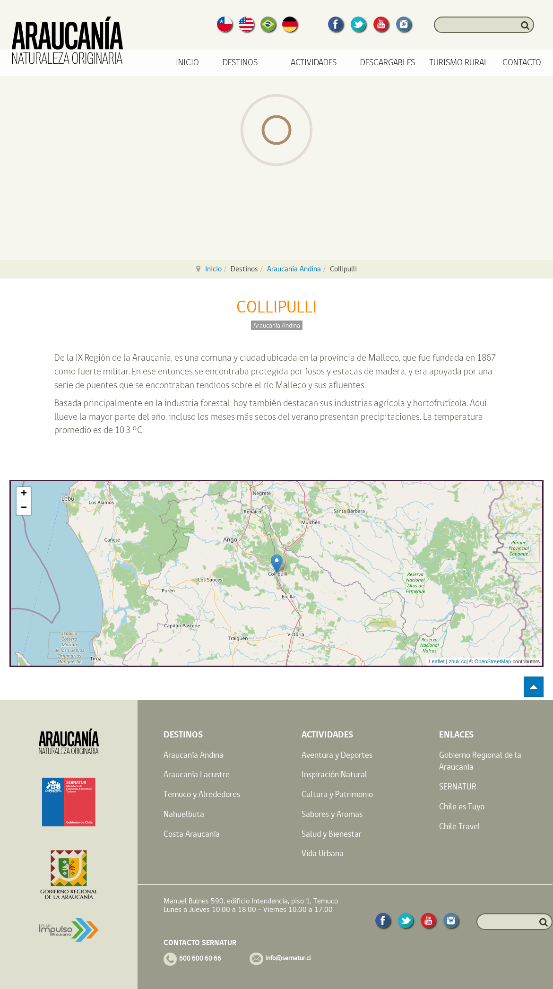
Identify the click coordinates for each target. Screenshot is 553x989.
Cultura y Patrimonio (337, 794)
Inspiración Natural (334, 774)
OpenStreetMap (493, 661)
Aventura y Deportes (337, 755)
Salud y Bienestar (332, 834)
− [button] (24, 508)
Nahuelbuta (184, 814)
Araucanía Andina (294, 268)
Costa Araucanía (192, 834)
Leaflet (436, 661)
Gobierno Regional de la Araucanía (480, 761)
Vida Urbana (323, 853)
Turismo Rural (458, 62)
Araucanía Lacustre (197, 774)
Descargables (387, 62)
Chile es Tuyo (461, 806)
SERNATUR (457, 786)
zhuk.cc (457, 661)
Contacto (521, 62)
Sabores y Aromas (332, 814)
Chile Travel (459, 826)
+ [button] (24, 494)
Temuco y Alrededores (202, 794)
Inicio (187, 62)
